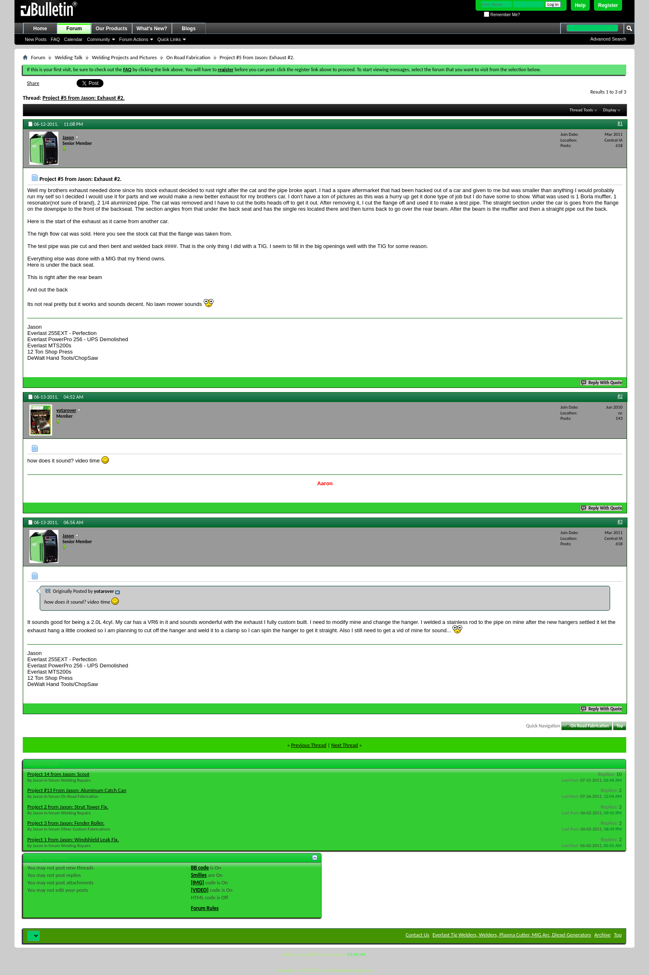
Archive (602, 935)
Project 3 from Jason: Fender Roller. (65, 823)
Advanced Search (608, 38)
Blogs (188, 28)
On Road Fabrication (188, 57)
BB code (200, 867)
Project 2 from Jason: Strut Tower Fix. (67, 807)
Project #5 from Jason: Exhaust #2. (84, 97)
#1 (620, 123)
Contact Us (417, 935)
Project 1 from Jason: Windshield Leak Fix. (73, 839)
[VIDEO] (200, 890)
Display (609, 110)
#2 (620, 396)
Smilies (199, 875)
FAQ (55, 39)
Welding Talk (68, 57)
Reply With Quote (602, 382)
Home (40, 28)
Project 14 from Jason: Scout (58, 774)
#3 (620, 522)
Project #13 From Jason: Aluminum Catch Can (76, 790)
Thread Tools (581, 110)
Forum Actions (133, 39)
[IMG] (197, 882)
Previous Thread (308, 745)
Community (98, 39)
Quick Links (169, 39)
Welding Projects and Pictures (124, 57)
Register (608, 5)
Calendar (73, 39)
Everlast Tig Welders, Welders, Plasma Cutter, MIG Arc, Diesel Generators (512, 935)
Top (619, 726)
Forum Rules (205, 908)
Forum (74, 28)
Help (580, 5)
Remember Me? (502, 14)
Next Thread (344, 745)
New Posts (36, 39)
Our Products (111, 28)
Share (33, 83)
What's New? (152, 28)
